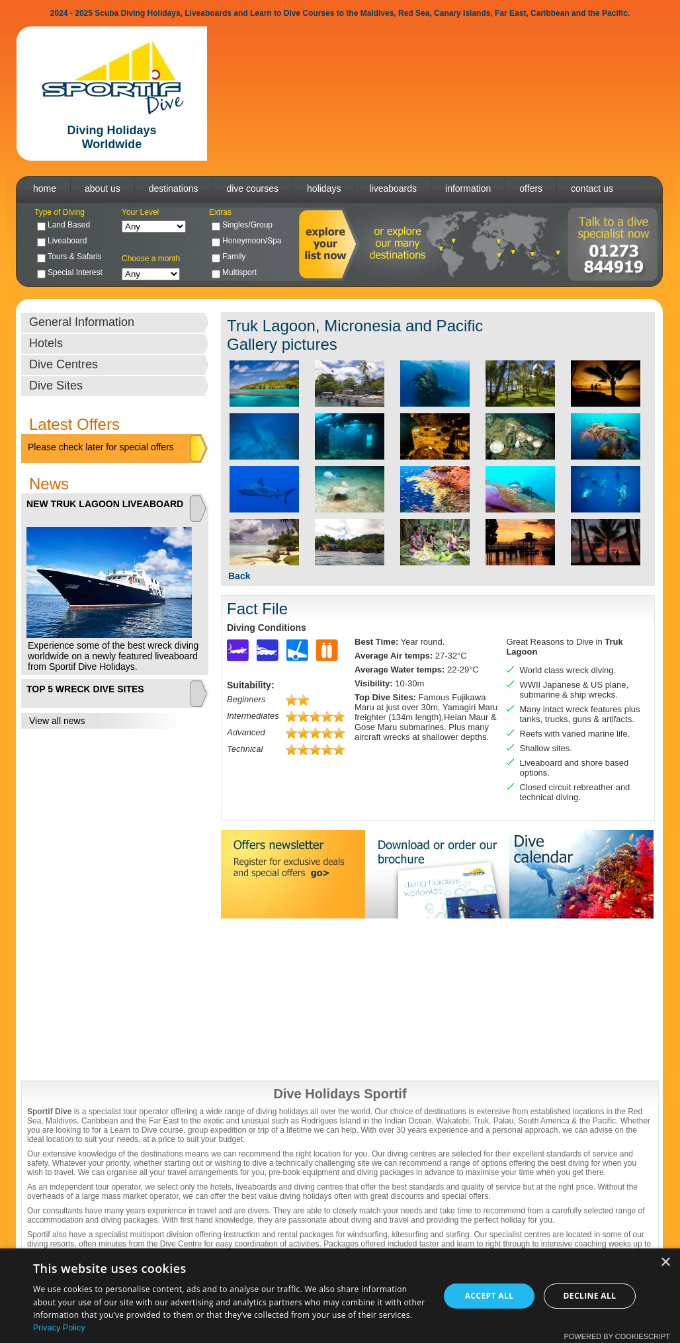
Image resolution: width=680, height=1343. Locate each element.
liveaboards (393, 188)
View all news (57, 720)
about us (102, 188)
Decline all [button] (590, 1295)
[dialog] (340, 1295)
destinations (173, 188)
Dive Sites (56, 385)
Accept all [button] (489, 1295)
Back (239, 576)
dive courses (252, 188)
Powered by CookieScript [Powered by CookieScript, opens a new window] (617, 1336)
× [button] (665, 1263)
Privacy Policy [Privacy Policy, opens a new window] (59, 1327)
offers (530, 188)
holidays (324, 188)
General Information (81, 322)
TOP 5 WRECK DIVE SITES (85, 689)
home (44, 188)
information (468, 188)
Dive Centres (63, 364)
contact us (592, 188)
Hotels (46, 343)
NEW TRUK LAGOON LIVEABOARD (104, 504)
